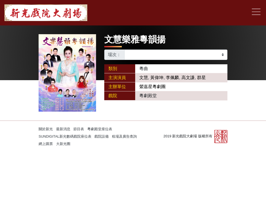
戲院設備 (101, 136)
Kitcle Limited (175, 151)
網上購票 (46, 144)
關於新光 (46, 129)
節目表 (78, 129)
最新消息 (63, 129)
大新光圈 (63, 144)
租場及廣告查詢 (124, 136)
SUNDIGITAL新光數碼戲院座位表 (65, 136)
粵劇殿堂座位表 (99, 129)
